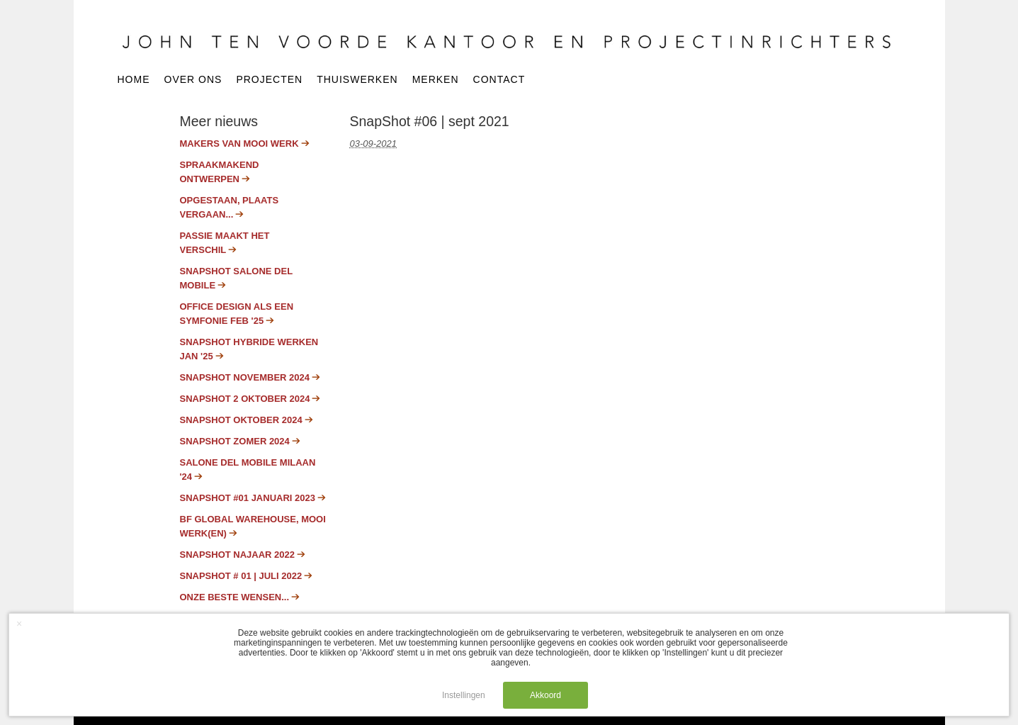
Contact (499, 79)
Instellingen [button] (463, 695)
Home (134, 79)
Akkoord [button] (545, 695)
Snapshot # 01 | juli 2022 (241, 576)
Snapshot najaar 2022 (237, 554)
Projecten (269, 79)
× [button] (19, 623)
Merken (435, 79)
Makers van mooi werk (239, 143)
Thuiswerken (357, 79)
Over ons (193, 79)
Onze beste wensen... (235, 597)
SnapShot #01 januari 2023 (247, 498)
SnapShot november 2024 (245, 377)
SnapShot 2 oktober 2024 (245, 398)
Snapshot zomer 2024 (235, 441)
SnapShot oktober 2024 (241, 420)
